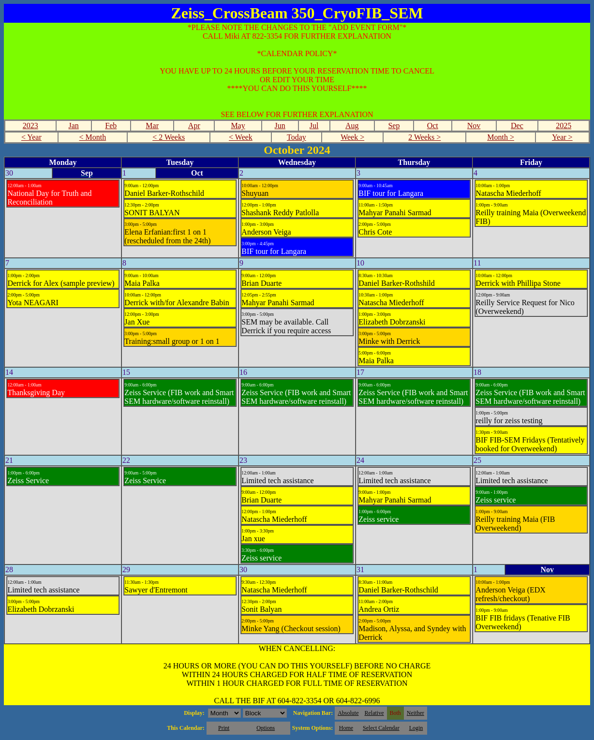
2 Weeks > (424, 137)
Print (223, 728)
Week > (352, 137)
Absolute (348, 713)
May (238, 125)
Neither (415, 713)
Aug (352, 125)
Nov (474, 125)
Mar (152, 125)
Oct (432, 125)
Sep (394, 125)
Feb (111, 125)
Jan (74, 125)
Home (346, 728)
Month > (500, 137)
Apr (194, 125)
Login (416, 728)
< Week (240, 137)
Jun (280, 125)
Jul (314, 125)
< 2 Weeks (168, 137)
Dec (517, 125)
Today (296, 137)
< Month (92, 137)
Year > (562, 137)
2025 (563, 125)
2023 (30, 125)
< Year (31, 137)
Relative (374, 713)
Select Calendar (381, 728)
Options (265, 728)
